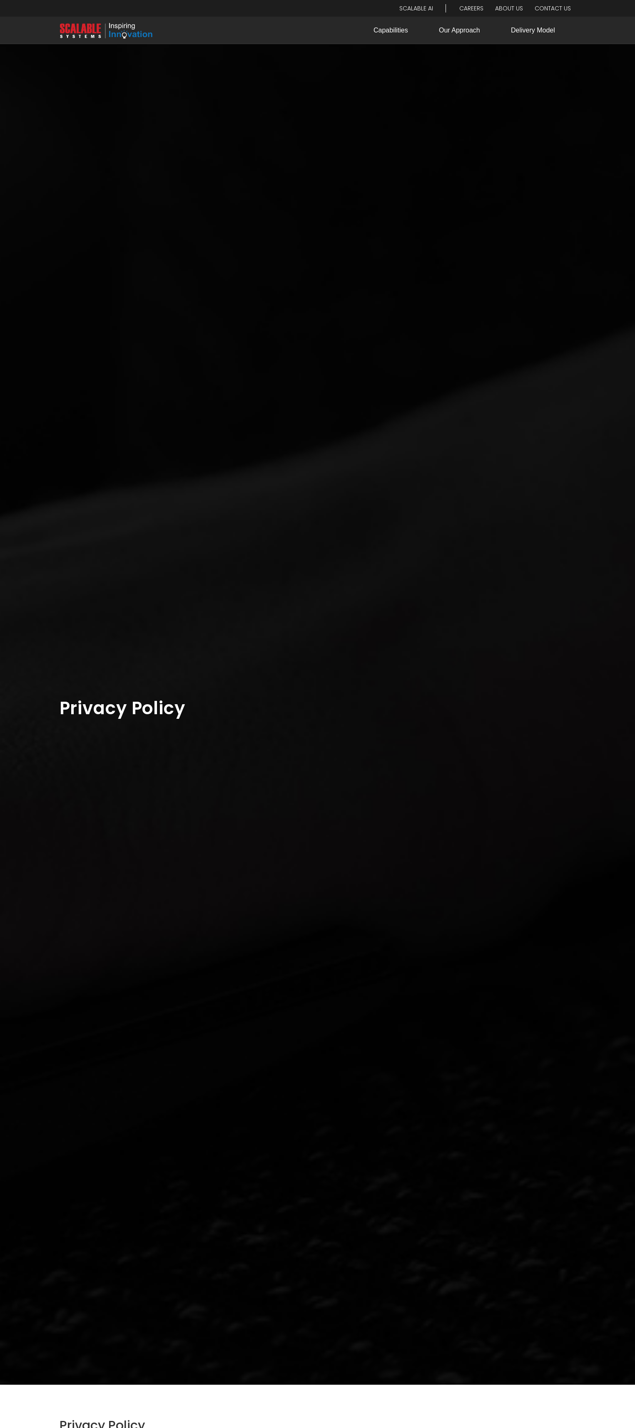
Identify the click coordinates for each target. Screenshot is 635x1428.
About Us (509, 8)
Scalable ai (416, 8)
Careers (471, 8)
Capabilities (391, 30)
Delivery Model (533, 30)
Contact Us (553, 8)
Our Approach (459, 30)
